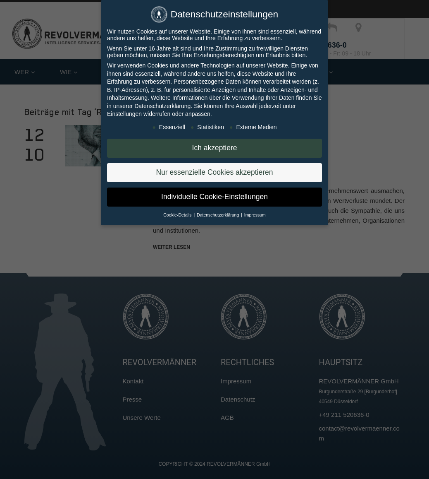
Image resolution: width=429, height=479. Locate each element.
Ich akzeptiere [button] (214, 148)
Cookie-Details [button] (178, 214)
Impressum (255, 214)
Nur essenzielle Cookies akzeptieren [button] (214, 172)
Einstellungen (124, 114)
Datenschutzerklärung (162, 106)
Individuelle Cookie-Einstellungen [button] (214, 197)
